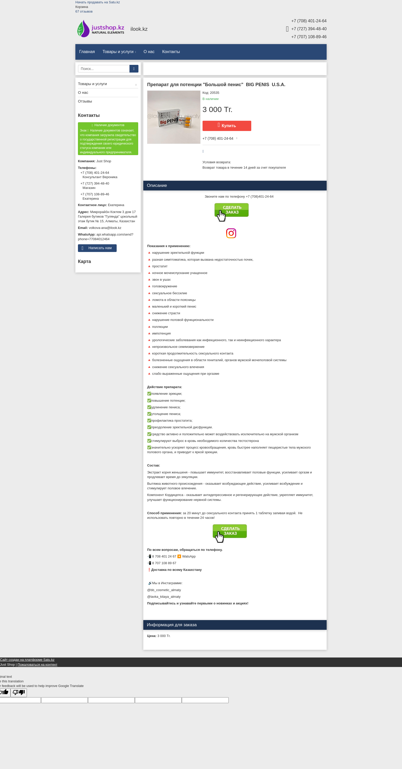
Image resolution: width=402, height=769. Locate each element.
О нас (149, 51)
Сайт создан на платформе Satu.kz (27, 660)
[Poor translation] (19, 692)
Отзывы (85, 101)
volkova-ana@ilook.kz (105, 228)
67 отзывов (84, 11)
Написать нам (100, 248)
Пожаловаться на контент (37, 664)
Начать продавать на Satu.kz (97, 2)
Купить (229, 126)
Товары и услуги (118, 51)
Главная (87, 51)
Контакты (171, 51)
